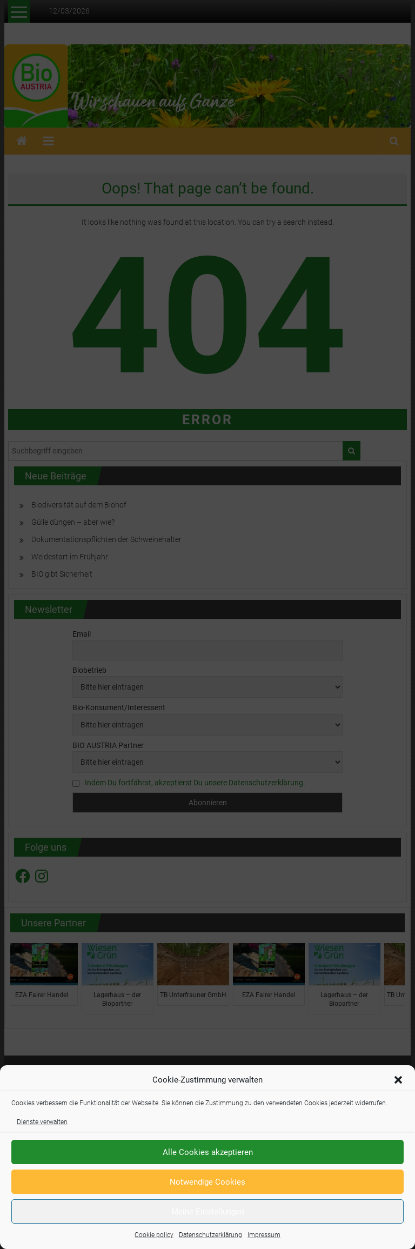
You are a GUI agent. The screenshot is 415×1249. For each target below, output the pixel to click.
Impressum (263, 1235)
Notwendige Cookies (207, 1182)
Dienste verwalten (42, 1122)
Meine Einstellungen (207, 1212)
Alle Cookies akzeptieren (208, 1152)
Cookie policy (154, 1235)
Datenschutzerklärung (210, 1235)
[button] (398, 1079)
